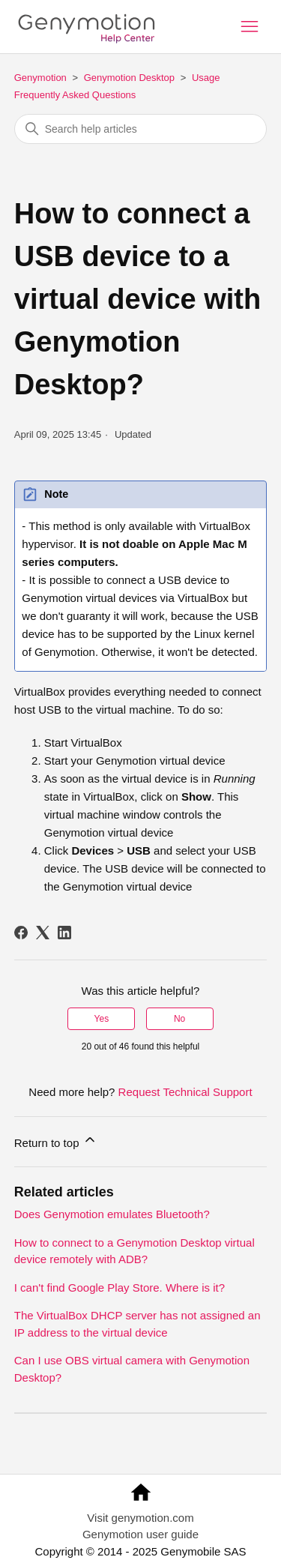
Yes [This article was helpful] (101, 1019)
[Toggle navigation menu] (249, 27)
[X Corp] (42, 932)
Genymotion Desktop (129, 77)
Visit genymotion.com (140, 1517)
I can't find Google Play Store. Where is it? (119, 1287)
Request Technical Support (185, 1091)
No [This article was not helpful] (179, 1019)
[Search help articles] (141, 129)
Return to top (55, 1140)
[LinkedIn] (64, 932)
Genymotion (40, 77)
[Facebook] (21, 932)
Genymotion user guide (140, 1534)
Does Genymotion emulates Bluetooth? (112, 1214)
